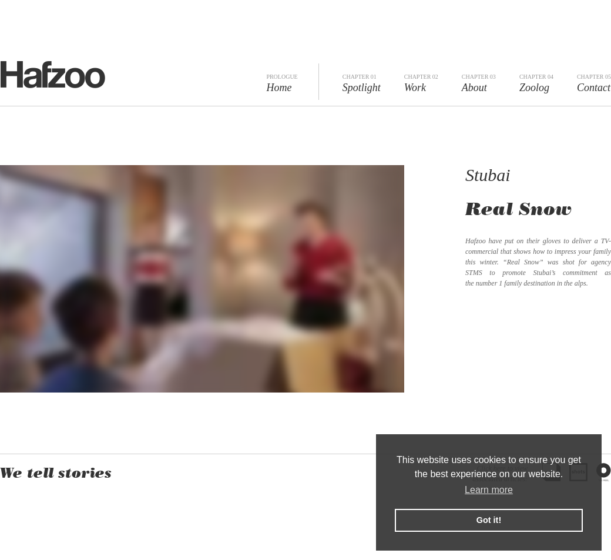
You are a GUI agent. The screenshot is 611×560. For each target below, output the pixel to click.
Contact (594, 83)
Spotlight (362, 83)
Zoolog (536, 83)
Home (281, 83)
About (479, 83)
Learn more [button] (489, 490)
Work (421, 83)
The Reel (603, 472)
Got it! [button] (488, 520)
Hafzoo (52, 74)
